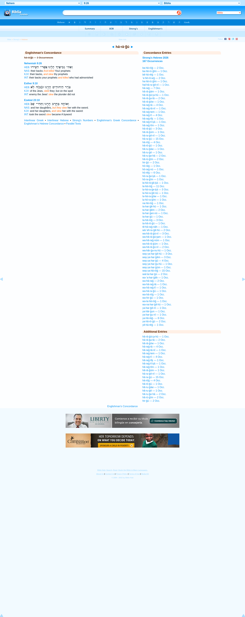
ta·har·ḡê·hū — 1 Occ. (154, 206)
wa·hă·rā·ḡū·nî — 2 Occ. (156, 247)
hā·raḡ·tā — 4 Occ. (152, 105)
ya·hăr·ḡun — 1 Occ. (153, 311)
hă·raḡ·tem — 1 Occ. (154, 112)
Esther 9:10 (31, 83)
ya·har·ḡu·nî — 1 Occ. (154, 314)
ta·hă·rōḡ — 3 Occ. (152, 220)
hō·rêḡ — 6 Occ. (151, 172)
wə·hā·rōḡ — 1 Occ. (153, 294)
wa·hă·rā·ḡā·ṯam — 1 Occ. (157, 237)
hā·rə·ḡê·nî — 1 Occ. (154, 135)
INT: (26, 77)
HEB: (27, 67)
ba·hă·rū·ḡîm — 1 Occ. (155, 71)
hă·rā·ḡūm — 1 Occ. (153, 132)
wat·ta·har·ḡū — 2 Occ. (155, 274)
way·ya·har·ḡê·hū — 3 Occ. (157, 253)
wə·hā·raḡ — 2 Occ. (153, 281)
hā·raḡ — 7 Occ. (151, 88)
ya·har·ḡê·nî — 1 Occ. (154, 308)
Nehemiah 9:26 (33, 63)
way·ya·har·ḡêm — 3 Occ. (156, 257)
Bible (9, 39)
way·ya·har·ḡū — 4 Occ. (155, 260)
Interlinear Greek (33, 120)
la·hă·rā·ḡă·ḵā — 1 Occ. (155, 182)
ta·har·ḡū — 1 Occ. (152, 216)
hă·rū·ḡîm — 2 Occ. (153, 159)
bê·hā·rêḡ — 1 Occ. (153, 74)
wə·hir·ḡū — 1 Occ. (153, 297)
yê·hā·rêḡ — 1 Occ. (153, 325)
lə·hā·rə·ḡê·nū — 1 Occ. (155, 193)
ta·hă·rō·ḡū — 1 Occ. (154, 223)
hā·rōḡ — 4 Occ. (151, 142)
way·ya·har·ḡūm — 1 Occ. (156, 267)
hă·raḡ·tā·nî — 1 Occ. (154, 108)
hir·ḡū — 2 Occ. (151, 162)
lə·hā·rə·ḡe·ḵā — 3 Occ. (155, 189)
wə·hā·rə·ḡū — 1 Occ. (154, 291)
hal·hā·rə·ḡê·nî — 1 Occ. (156, 84)
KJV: (26, 74)
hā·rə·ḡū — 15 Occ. (153, 138)
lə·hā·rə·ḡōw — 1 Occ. (154, 196)
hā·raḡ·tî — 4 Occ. (152, 115)
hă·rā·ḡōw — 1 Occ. (153, 101)
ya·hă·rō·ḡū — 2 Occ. (154, 321)
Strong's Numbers (82, 120)
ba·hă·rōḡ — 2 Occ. (153, 68)
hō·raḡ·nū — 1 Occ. (153, 169)
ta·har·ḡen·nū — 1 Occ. (155, 213)
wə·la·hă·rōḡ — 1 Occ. (154, 301)
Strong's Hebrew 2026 (155, 57)
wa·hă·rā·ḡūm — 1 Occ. (155, 243)
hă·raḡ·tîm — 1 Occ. (153, 125)
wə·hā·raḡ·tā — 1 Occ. (154, 284)
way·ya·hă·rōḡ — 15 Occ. (156, 270)
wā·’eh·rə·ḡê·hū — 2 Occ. (156, 230)
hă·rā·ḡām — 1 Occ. (153, 91)
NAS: (27, 71)
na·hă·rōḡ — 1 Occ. (153, 203)
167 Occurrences (152, 61)
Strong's (16, 39)
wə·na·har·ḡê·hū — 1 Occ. (157, 304)
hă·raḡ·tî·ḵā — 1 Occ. (154, 122)
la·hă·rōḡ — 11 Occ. (153, 186)
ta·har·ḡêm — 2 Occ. (154, 210)
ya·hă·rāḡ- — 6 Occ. (153, 318)
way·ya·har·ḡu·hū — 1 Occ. (157, 264)
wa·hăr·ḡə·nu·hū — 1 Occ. (157, 250)
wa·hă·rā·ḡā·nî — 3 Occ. (156, 233)
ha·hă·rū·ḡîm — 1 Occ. (155, 81)
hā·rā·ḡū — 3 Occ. (152, 128)
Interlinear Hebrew (58, 120)
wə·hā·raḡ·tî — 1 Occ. (154, 287)
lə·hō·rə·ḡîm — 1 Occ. (154, 199)
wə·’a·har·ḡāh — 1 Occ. (155, 277)
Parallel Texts (73, 123)
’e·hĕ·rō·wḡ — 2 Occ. (154, 78)
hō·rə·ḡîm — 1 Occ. (153, 179)
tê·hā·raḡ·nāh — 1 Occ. (155, 227)
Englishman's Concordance (122, 406)
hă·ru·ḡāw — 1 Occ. (153, 149)
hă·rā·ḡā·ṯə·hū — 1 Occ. (155, 95)
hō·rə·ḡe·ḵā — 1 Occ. (154, 176)
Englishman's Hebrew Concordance (44, 123)
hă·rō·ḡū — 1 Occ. (152, 145)
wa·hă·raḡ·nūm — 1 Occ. (156, 240)
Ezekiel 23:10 (32, 100)
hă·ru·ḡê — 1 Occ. (152, 152)
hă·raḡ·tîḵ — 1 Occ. (153, 118)
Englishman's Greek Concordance (116, 120)
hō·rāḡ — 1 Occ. (151, 166)
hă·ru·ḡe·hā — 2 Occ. (154, 155)
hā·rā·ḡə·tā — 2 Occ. (154, 98)
